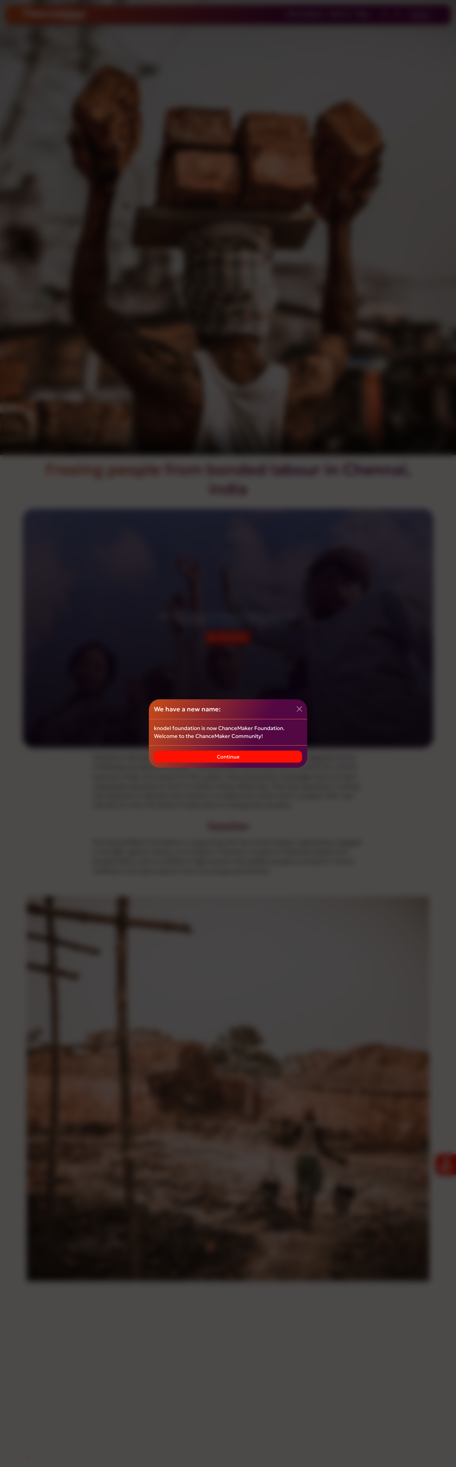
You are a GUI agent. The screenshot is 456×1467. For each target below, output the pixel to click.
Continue (228, 756)
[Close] (299, 709)
